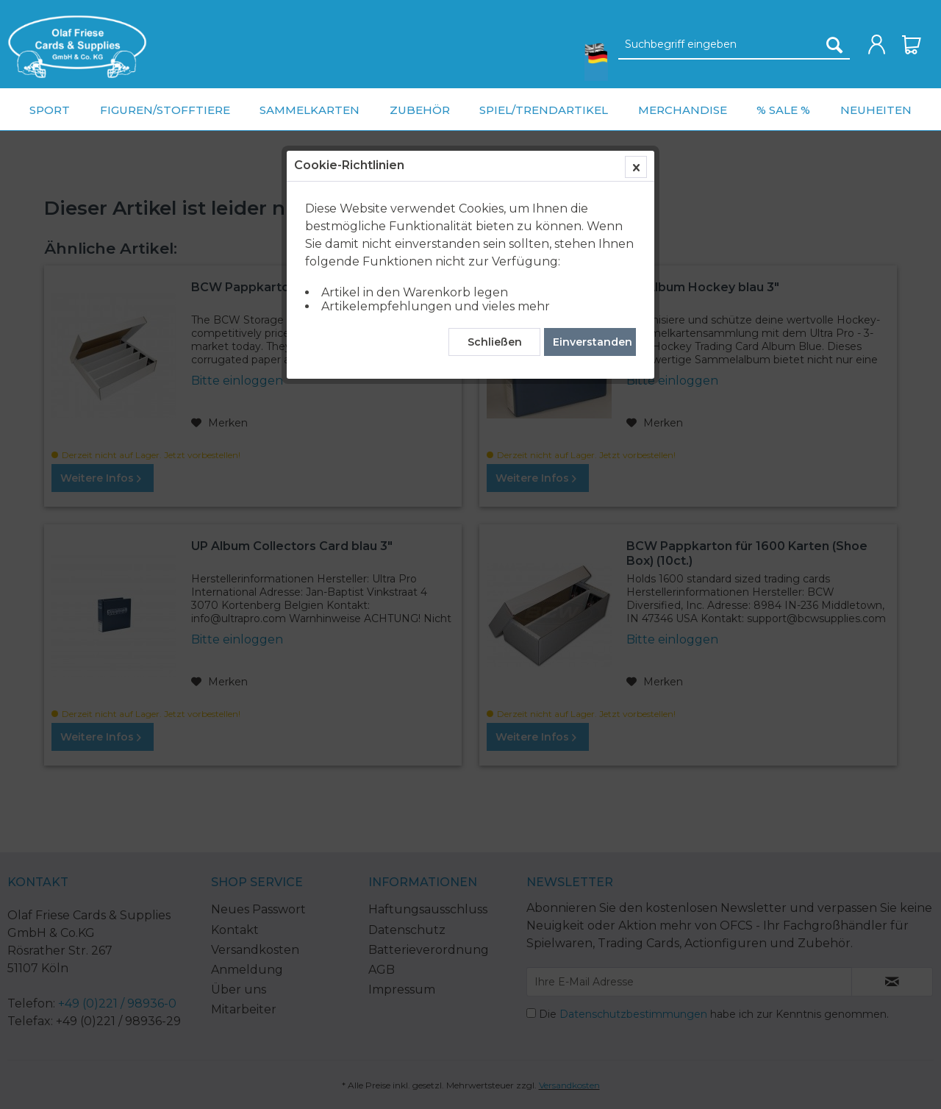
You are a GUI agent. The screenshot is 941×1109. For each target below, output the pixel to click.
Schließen (495, 342)
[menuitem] (77, 47)
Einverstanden (592, 342)
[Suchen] (834, 45)
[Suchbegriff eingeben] (734, 45)
